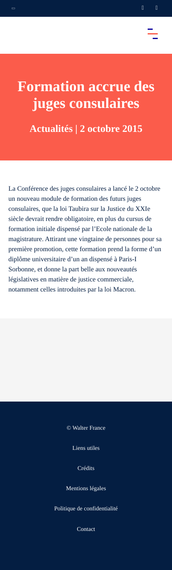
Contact (86, 529)
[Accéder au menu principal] (153, 34)
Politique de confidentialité (86, 509)
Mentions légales (86, 489)
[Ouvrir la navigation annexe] (13, 8)
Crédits (86, 468)
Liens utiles (86, 448)
